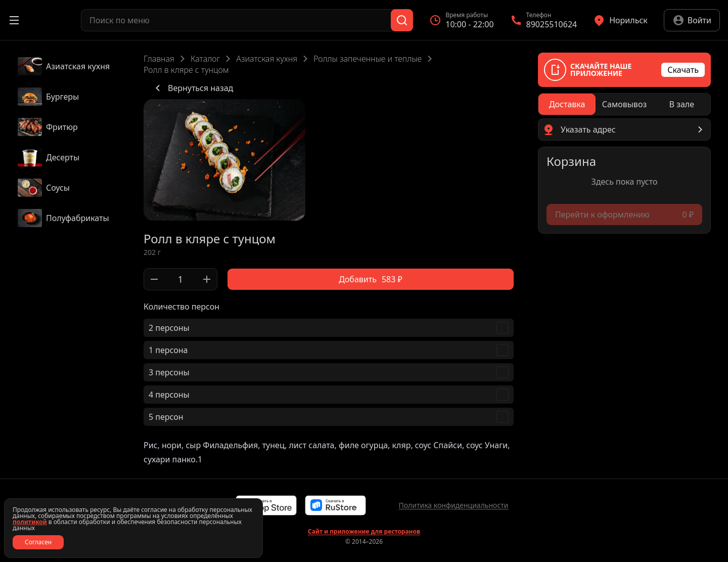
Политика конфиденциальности (453, 505)
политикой (30, 521)
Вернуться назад (192, 88)
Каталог (205, 59)
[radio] (567, 104)
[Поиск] (402, 20)
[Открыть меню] (14, 20)
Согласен (38, 542)
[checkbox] (329, 328)
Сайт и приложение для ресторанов (364, 532)
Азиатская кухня (266, 59)
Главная (159, 59)
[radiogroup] (624, 104)
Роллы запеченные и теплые (367, 59)
